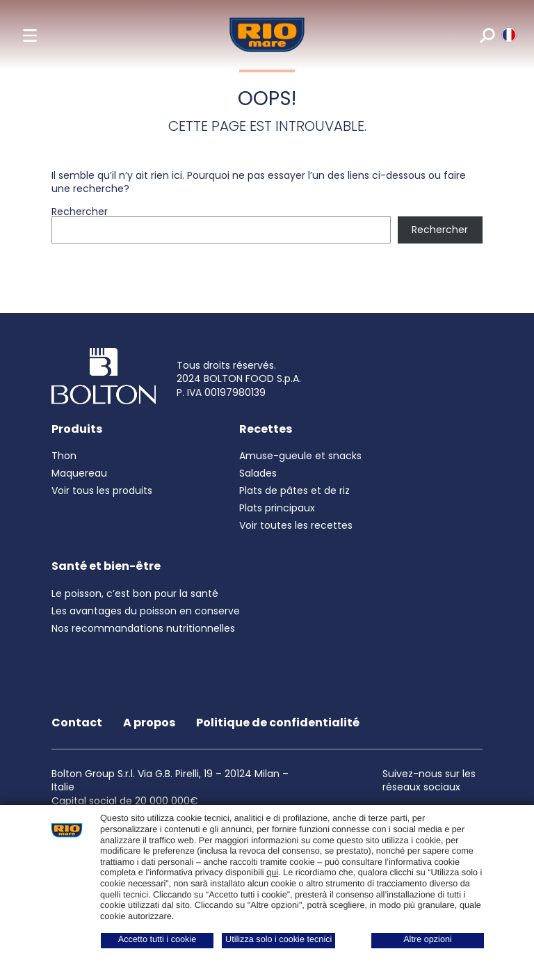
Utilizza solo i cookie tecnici (278, 939)
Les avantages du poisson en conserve (145, 611)
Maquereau (79, 473)
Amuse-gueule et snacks (300, 456)
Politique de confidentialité (277, 723)
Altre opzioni (427, 939)
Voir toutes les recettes (296, 525)
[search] (486, 35)
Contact (76, 723)
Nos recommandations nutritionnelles (143, 628)
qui (272, 872)
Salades (258, 473)
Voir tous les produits (101, 490)
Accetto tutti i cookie (157, 939)
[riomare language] (508, 35)
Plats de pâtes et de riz (294, 490)
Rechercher (79, 211)
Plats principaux (277, 508)
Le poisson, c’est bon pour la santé (134, 593)
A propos (149, 723)
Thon (63, 456)
